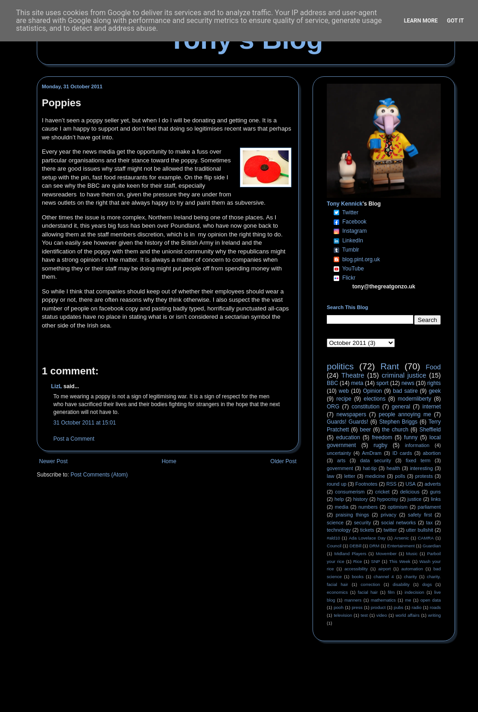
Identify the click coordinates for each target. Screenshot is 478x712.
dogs (427, 584)
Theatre (352, 375)
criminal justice (404, 375)
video (381, 615)
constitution (366, 406)
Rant (390, 366)
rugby (380, 445)
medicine (375, 476)
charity (410, 576)
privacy (388, 514)
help (339, 499)
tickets (367, 530)
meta (357, 383)
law (330, 476)
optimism (398, 507)
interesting (421, 468)
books (358, 576)
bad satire (405, 391)
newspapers (351, 414)
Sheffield (429, 429)
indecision (414, 592)
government (340, 468)
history (360, 499)
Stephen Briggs (398, 422)
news (407, 383)
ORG (333, 406)
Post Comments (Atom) (99, 474)
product (378, 607)
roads (435, 607)
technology (339, 530)
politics (340, 366)
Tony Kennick (345, 204)
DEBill (355, 545)
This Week (399, 561)
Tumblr (350, 250)
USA (410, 484)
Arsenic (401, 537)
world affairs (407, 615)
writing (434, 615)
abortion (432, 453)
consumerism (349, 491)
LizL (56, 386)
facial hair (368, 592)
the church (395, 429)
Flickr (349, 278)
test (364, 615)
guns (435, 491)
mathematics (383, 600)
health (393, 468)
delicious (410, 491)
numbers (368, 507)
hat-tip (370, 468)
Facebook (354, 221)
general (401, 406)
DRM (375, 545)
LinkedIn (352, 240)
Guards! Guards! (347, 422)
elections (374, 399)
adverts (433, 484)
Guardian (432, 545)
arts (341, 460)
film (391, 592)
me (408, 600)
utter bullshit (419, 530)
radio (416, 607)
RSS (392, 484)
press (357, 607)
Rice (357, 561)
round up (337, 484)
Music (412, 553)
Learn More (421, 20)
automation (412, 568)
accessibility (356, 568)
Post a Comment (73, 439)
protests (423, 476)
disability (401, 584)
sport (382, 383)
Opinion (372, 391)
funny (410, 437)
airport (384, 568)
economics (337, 592)
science (335, 522)
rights (434, 383)
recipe (344, 399)
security (362, 522)
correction (370, 584)
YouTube (353, 268)
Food (433, 367)
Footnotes (366, 484)
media (341, 507)
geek (435, 391)
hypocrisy (387, 499)
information (417, 445)
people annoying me (405, 414)
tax (429, 522)
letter (349, 476)
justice (414, 499)
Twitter (350, 212)
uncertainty (339, 453)
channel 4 (384, 576)
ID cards (402, 453)
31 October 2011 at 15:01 (84, 422)
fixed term (418, 460)
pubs (399, 607)
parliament (429, 507)
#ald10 (333, 537)
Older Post (283, 461)
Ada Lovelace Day (367, 537)
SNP (375, 561)
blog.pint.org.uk (361, 259)
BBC (332, 383)
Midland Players (350, 553)
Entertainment (401, 545)
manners (352, 600)
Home (169, 461)
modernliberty (415, 399)
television (343, 615)
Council (334, 545)
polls (400, 476)
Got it (455, 20)
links (436, 499)
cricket (382, 491)
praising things (352, 514)
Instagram (354, 231)
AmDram (372, 453)
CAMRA (426, 537)
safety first (420, 514)
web (344, 391)
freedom (382, 437)
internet (431, 406)
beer (365, 429)
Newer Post (53, 461)
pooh (338, 607)
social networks (398, 522)
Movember (386, 553)
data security (375, 460)
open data (431, 600)
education (348, 437)
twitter (390, 530)
